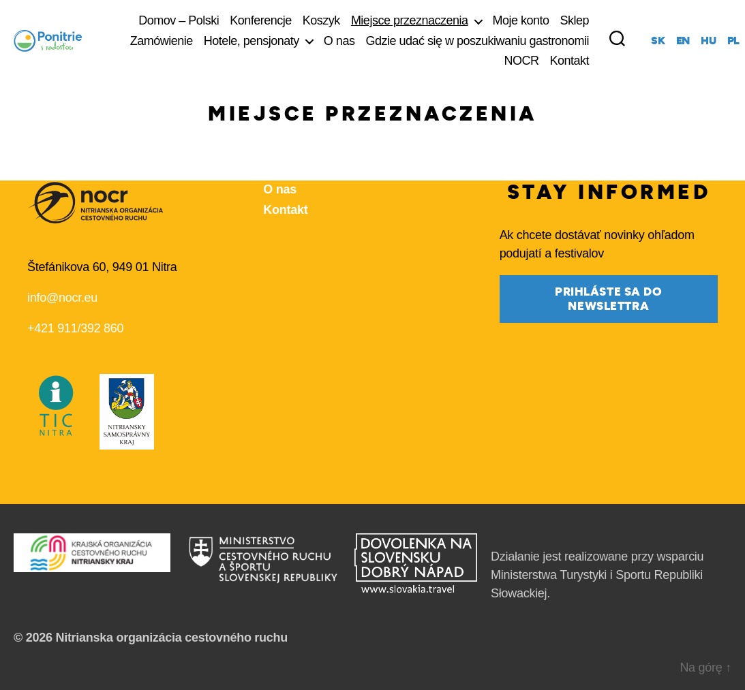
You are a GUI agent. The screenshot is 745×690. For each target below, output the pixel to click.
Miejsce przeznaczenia (409, 20)
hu (708, 40)
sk (658, 40)
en (683, 40)
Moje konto (521, 20)
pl (733, 40)
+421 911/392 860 (75, 328)
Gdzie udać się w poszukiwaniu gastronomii (477, 41)
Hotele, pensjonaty (251, 41)
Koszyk (321, 20)
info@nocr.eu (62, 297)
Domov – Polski (178, 20)
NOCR (521, 60)
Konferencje (261, 20)
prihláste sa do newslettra (609, 299)
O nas (339, 41)
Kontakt (570, 60)
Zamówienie (161, 41)
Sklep (575, 20)
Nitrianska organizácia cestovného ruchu (171, 637)
